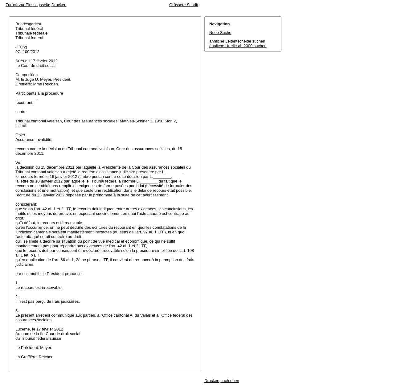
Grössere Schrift (183, 4)
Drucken (58, 4)
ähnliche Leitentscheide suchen (237, 41)
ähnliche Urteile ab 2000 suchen (238, 45)
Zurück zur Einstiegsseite (28, 4)
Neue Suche (220, 32)
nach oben (229, 380)
